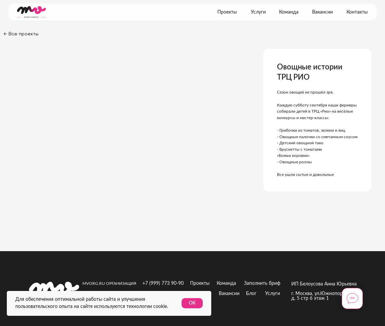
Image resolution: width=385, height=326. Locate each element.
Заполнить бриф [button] (262, 283)
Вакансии (322, 12)
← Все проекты (20, 33)
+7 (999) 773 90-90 (163, 283)
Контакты (357, 12)
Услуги (258, 12)
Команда (288, 12)
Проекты (227, 12)
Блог (251, 293)
